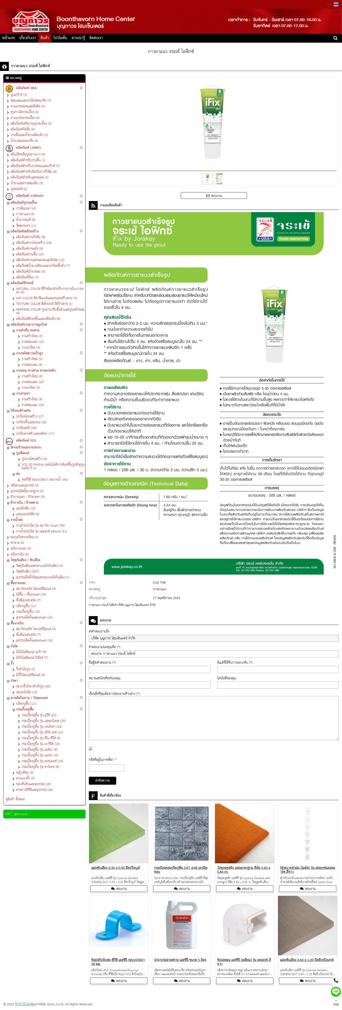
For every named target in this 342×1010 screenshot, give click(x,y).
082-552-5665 (58, 4)
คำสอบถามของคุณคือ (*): (105, 647)
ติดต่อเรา (96, 38)
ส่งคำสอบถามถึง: (99, 631)
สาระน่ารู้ (78, 38)
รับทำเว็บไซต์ (23, 1004)
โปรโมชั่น (60, 38)
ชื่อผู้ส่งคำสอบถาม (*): (102, 663)
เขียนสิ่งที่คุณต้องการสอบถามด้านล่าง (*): (114, 694)
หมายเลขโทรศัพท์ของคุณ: (105, 678)
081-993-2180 (77, 4)
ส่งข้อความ (102, 781)
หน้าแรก (8, 38)
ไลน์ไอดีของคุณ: (227, 678)
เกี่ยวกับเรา (27, 38)
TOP (336, 1003)
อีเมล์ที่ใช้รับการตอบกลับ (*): (235, 663)
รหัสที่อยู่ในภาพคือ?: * (102, 760)
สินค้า (44, 38)
